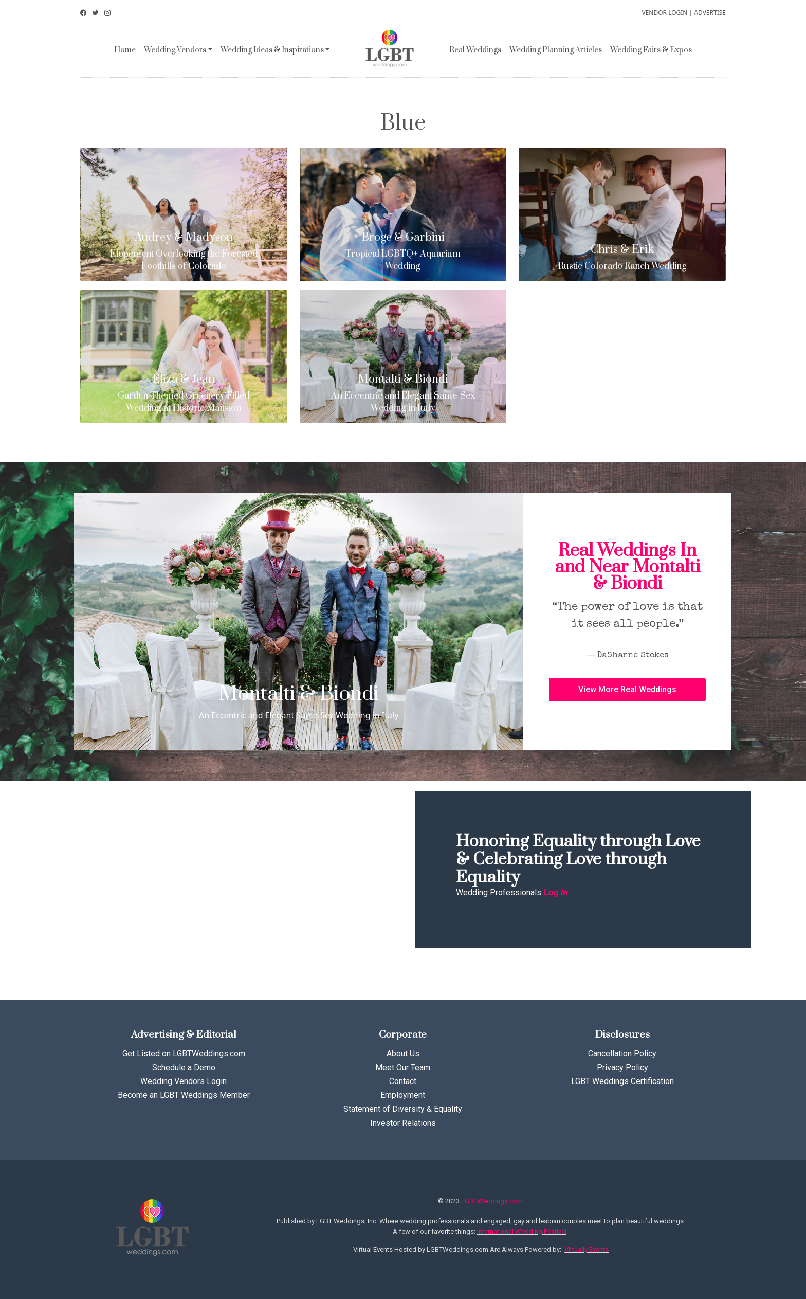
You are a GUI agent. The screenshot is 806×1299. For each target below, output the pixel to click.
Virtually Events (586, 1249)
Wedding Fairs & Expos (651, 50)
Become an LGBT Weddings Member (184, 1095)
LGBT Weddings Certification (622, 1081)
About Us (403, 1053)
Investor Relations (403, 1123)
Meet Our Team (402, 1067)
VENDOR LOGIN (664, 12)
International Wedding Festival (521, 1231)
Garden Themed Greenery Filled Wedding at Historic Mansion (184, 393)
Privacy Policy (622, 1067)
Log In (555, 892)
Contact (402, 1081)
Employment (402, 1095)
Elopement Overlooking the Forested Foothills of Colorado (184, 251)
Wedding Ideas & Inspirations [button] (272, 50)
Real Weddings (475, 50)
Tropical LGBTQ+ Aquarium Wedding (403, 251)
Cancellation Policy (622, 1053)
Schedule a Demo (183, 1067)
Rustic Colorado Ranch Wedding (622, 258)
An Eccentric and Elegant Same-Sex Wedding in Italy (403, 393)
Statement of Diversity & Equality (402, 1109)
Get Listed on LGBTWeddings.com (183, 1053)
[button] (627, 689)
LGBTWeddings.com (492, 1201)
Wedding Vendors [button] (175, 50)
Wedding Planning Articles (555, 50)
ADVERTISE (710, 12)
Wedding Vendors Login (183, 1081)
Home (125, 50)
